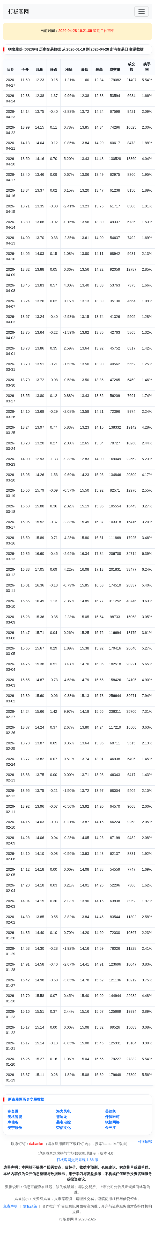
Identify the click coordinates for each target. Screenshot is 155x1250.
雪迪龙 (61, 1117)
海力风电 (63, 1111)
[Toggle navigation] (141, 11)
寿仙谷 (13, 1122)
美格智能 (15, 1117)
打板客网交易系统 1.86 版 (77, 1160)
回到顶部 (144, 1142)
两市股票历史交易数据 (26, 1099)
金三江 (110, 1128)
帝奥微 (13, 1111)
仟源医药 (112, 1117)
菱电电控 (63, 1122)
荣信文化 (63, 1128)
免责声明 (10, 1206)
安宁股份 (15, 1128)
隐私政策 (30, 1206)
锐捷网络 (112, 1122)
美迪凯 (110, 1111)
